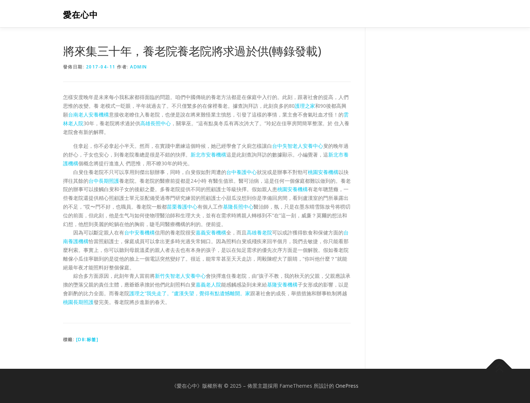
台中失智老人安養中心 (297, 145)
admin (138, 67)
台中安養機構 (139, 232)
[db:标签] (87, 339)
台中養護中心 (241, 172)
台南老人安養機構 (88, 114)
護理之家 (305, 105)
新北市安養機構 (208, 154)
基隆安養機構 (282, 284)
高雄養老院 (259, 232)
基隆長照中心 (238, 206)
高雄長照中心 (155, 123)
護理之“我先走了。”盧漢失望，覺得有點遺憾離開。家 (189, 293)
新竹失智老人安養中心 (180, 275)
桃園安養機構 (323, 172)
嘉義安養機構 (211, 232)
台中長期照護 (104, 180)
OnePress (346, 385)
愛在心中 (80, 15)
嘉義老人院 (208, 284)
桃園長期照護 (78, 302)
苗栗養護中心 (182, 206)
